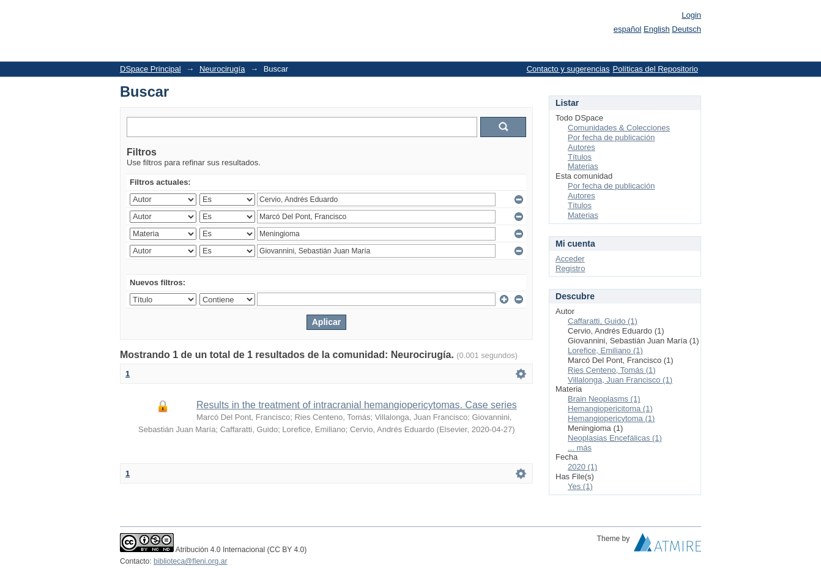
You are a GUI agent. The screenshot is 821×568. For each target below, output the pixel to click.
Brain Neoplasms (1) (604, 398)
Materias (583, 166)
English (657, 29)
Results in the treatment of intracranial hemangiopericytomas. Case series (356, 405)
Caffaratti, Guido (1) (602, 321)
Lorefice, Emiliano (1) (605, 350)
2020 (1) (582, 466)
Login (691, 15)
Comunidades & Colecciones (619, 127)
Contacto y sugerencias (568, 68)
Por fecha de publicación (611, 137)
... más (580, 447)
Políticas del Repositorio (655, 68)
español (628, 29)
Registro (570, 268)
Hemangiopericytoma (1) (611, 418)
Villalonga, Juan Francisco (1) (620, 379)
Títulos (580, 157)
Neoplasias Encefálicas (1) (615, 438)
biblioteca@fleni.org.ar (190, 561)
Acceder (570, 258)
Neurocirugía (222, 68)
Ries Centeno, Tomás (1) (612, 370)
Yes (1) (580, 486)
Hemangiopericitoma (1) (610, 408)
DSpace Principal (150, 68)
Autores (581, 147)
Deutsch (686, 29)
